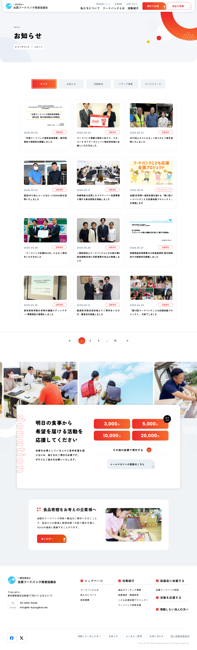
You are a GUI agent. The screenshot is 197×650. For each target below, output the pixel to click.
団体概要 (85, 599)
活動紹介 (128, 581)
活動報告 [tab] (98, 84)
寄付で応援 (156, 6)
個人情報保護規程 (180, 636)
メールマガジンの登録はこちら (132, 465)
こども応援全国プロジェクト (133, 599)
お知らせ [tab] (71, 84)
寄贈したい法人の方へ (174, 609)
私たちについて (88, 594)
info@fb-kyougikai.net (34, 607)
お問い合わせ (132, 4)
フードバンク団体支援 (129, 604)
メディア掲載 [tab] (126, 84)
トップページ (23, 46)
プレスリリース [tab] (153, 84)
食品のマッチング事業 (129, 589)
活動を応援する (171, 597)
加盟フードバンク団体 (167, 589)
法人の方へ (53, 539)
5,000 (150, 424)
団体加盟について (103, 4)
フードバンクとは (114, 8)
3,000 (112, 424)
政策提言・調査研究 (128, 594)
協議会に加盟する (172, 581)
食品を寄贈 (181, 6)
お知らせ (113, 636)
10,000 (112, 435)
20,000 (150, 435)
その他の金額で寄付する (132, 450)
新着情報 (118, 4)
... (107, 340)
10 (115, 340)
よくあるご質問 (134, 636)
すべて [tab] (43, 84)
